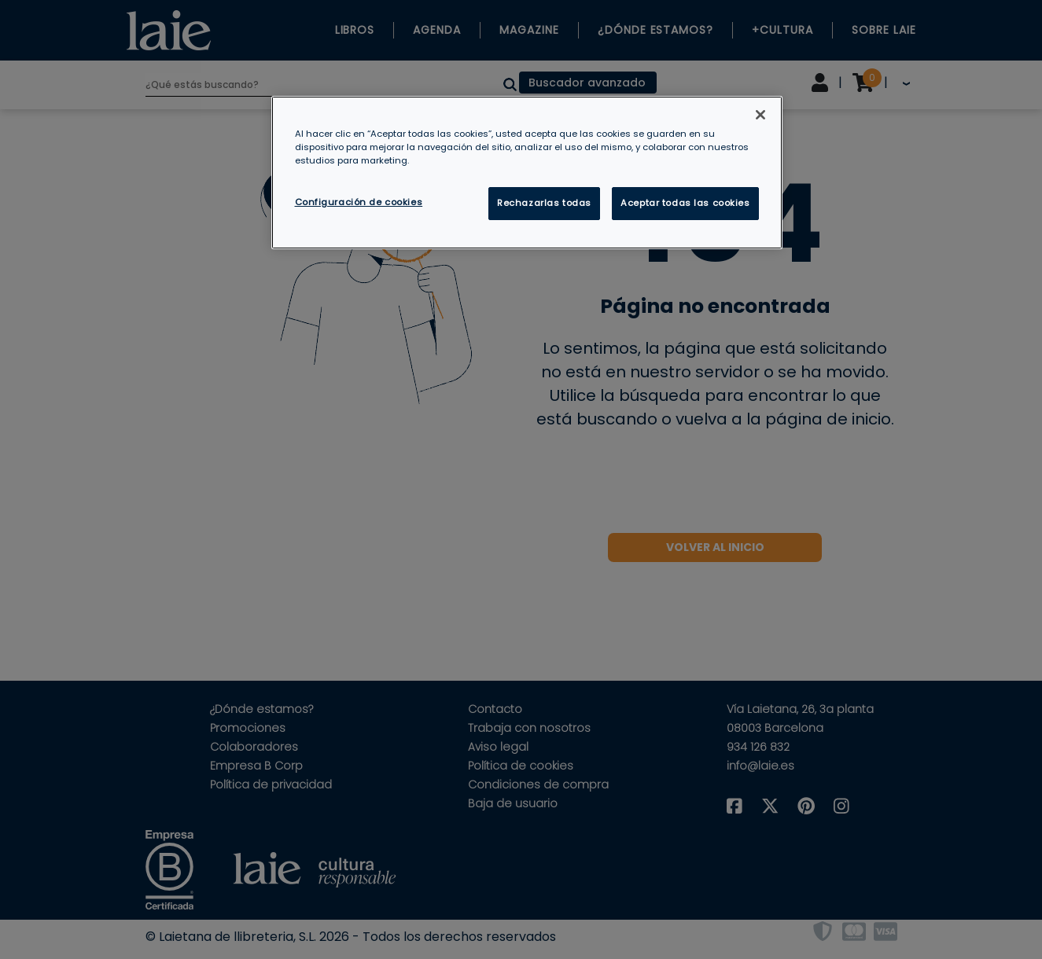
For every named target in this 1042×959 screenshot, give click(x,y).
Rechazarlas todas (544, 203)
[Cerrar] (760, 114)
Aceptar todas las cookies (684, 203)
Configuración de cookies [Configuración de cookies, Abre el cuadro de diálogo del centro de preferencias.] (359, 202)
